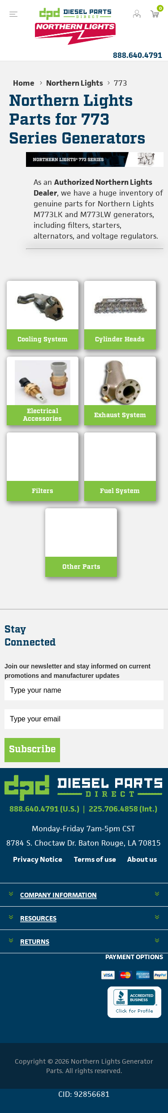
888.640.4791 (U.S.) (44, 809)
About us (142, 859)
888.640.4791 (137, 55)
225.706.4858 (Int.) (123, 809)
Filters (42, 491)
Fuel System (120, 491)
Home (23, 83)
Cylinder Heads (120, 339)
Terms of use (95, 859)
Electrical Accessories (42, 415)
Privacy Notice (37, 859)
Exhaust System (120, 415)
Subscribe (32, 749)
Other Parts (81, 567)
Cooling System (42, 339)
